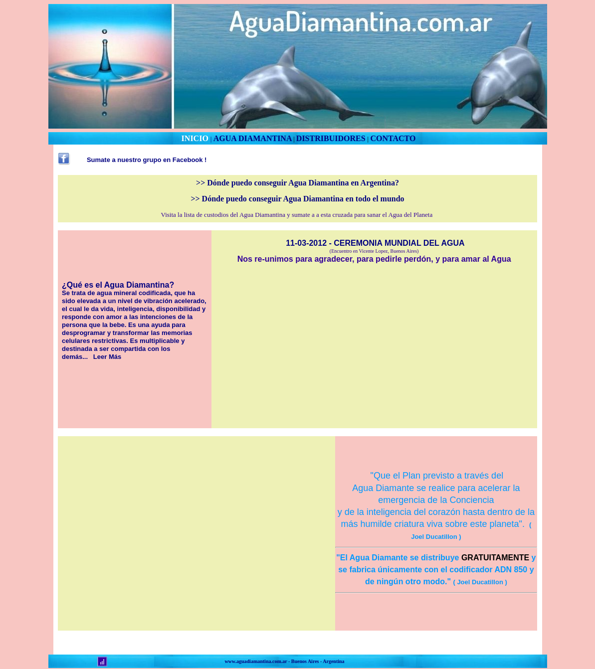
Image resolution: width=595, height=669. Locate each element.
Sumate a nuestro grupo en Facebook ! (147, 160)
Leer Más (107, 356)
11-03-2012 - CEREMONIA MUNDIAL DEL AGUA (375, 243)
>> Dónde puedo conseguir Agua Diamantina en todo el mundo (297, 198)
